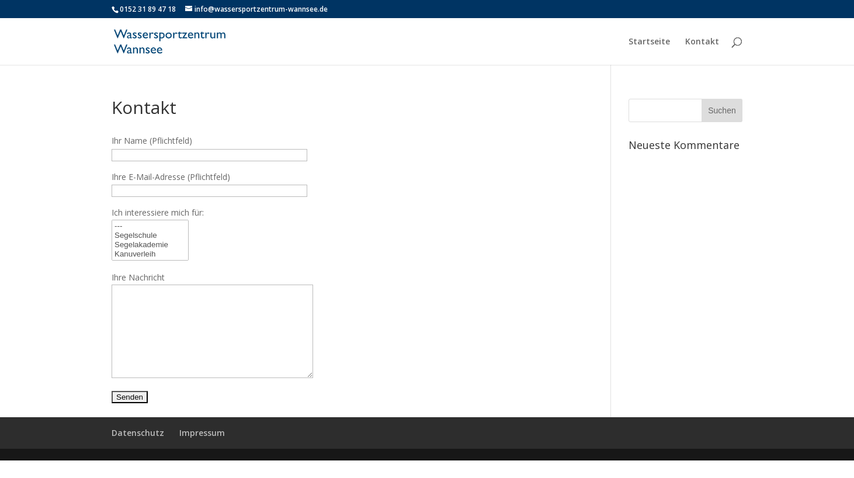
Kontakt (702, 42)
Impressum (202, 450)
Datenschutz (138, 450)
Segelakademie (150, 245)
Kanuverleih (150, 254)
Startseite (649, 42)
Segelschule (150, 235)
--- (150, 226)
